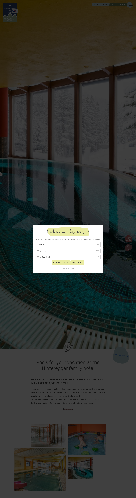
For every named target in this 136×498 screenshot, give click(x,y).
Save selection (61, 262)
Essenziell (40, 245)
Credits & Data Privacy (68, 268)
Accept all (77, 262)
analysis (45, 251)
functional (46, 257)
